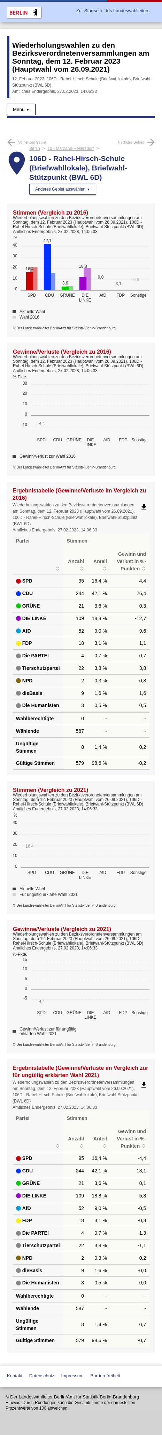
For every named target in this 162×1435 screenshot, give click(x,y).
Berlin (34, 148)
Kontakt (14, 1375)
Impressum (72, 1375)
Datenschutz (41, 1375)
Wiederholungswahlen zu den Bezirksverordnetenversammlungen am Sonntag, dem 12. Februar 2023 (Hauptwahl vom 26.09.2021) (80, 57)
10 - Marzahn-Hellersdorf (70, 148)
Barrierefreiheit (105, 1375)
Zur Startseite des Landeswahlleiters (112, 10)
